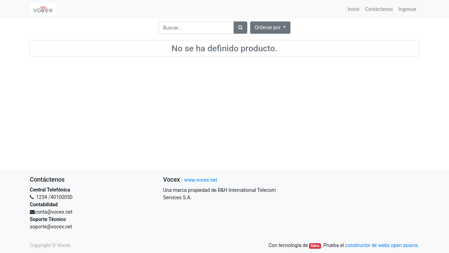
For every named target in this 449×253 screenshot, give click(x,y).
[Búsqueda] (240, 27)
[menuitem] (353, 9)
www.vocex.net (200, 180)
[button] (270, 27)
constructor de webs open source (381, 245)
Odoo (315, 246)
